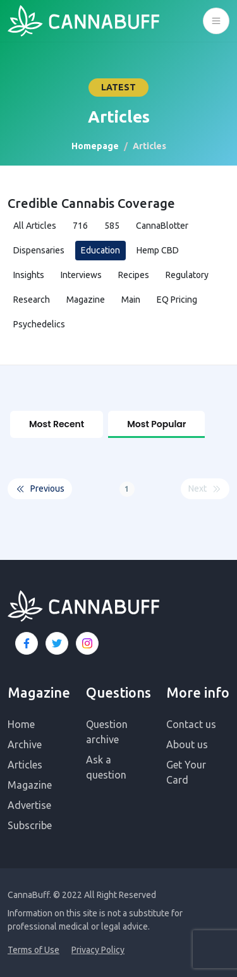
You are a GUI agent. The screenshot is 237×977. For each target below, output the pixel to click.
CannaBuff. (29, 895)
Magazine (85, 299)
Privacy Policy (98, 950)
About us (187, 744)
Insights (28, 275)
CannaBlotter (162, 226)
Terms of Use (33, 950)
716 (80, 226)
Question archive (107, 732)
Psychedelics (39, 324)
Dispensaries (38, 250)
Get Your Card (186, 772)
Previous (39, 488)
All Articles (34, 226)
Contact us (191, 724)
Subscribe (30, 825)
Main (130, 299)
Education (100, 250)
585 (111, 226)
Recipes (133, 275)
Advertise (29, 805)
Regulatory (187, 275)
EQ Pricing (177, 299)
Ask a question (106, 767)
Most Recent (56, 424)
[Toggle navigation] (216, 21)
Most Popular (156, 424)
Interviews (81, 275)
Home (21, 724)
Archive (25, 744)
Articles (25, 764)
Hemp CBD (158, 250)
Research (31, 299)
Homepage (95, 146)
